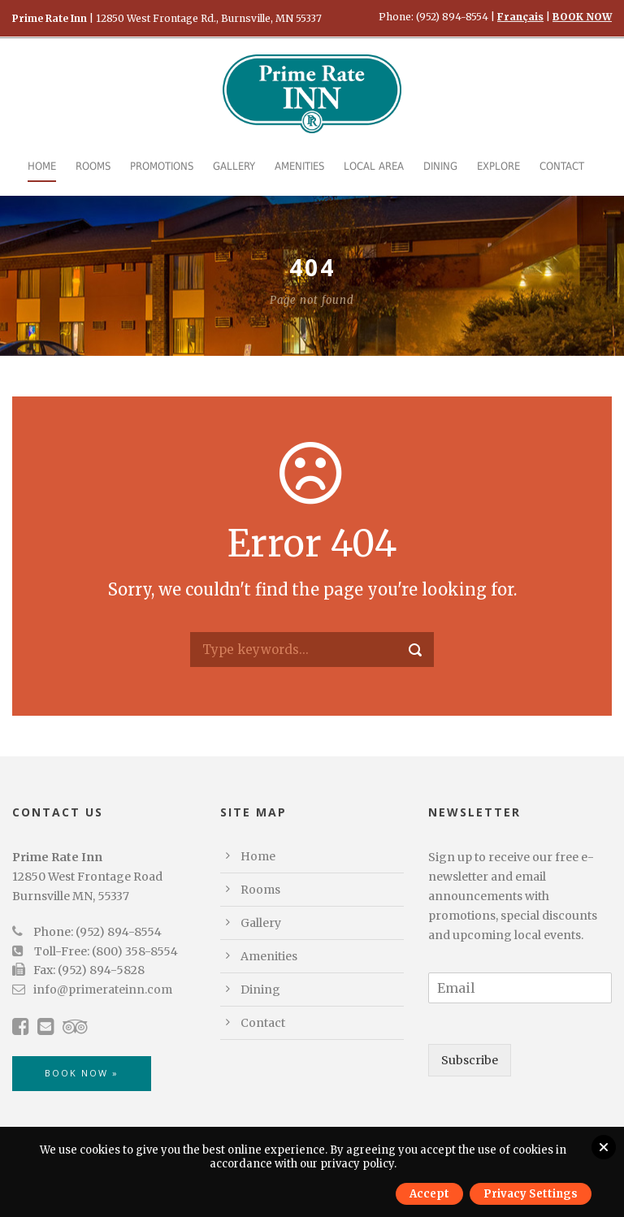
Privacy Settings (530, 1194)
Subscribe (469, 1060)
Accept (429, 1194)
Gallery (234, 166)
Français (520, 17)
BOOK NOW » (82, 1073)
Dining (440, 166)
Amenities (299, 166)
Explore (498, 166)
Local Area (374, 166)
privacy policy (357, 1164)
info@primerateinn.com (102, 989)
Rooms (93, 166)
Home (42, 166)
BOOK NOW (582, 17)
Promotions (161, 166)
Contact (562, 166)
